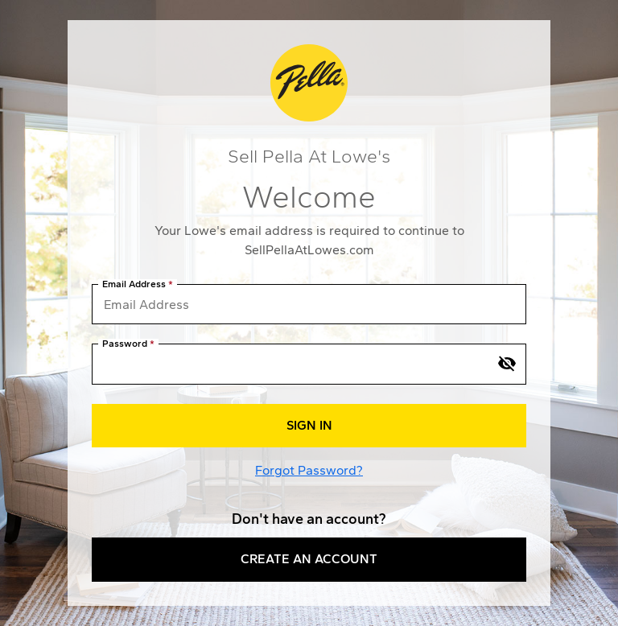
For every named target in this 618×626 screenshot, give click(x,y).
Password (124, 344)
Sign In (309, 425)
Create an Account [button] (309, 558)
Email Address (134, 284)
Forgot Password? (309, 470)
